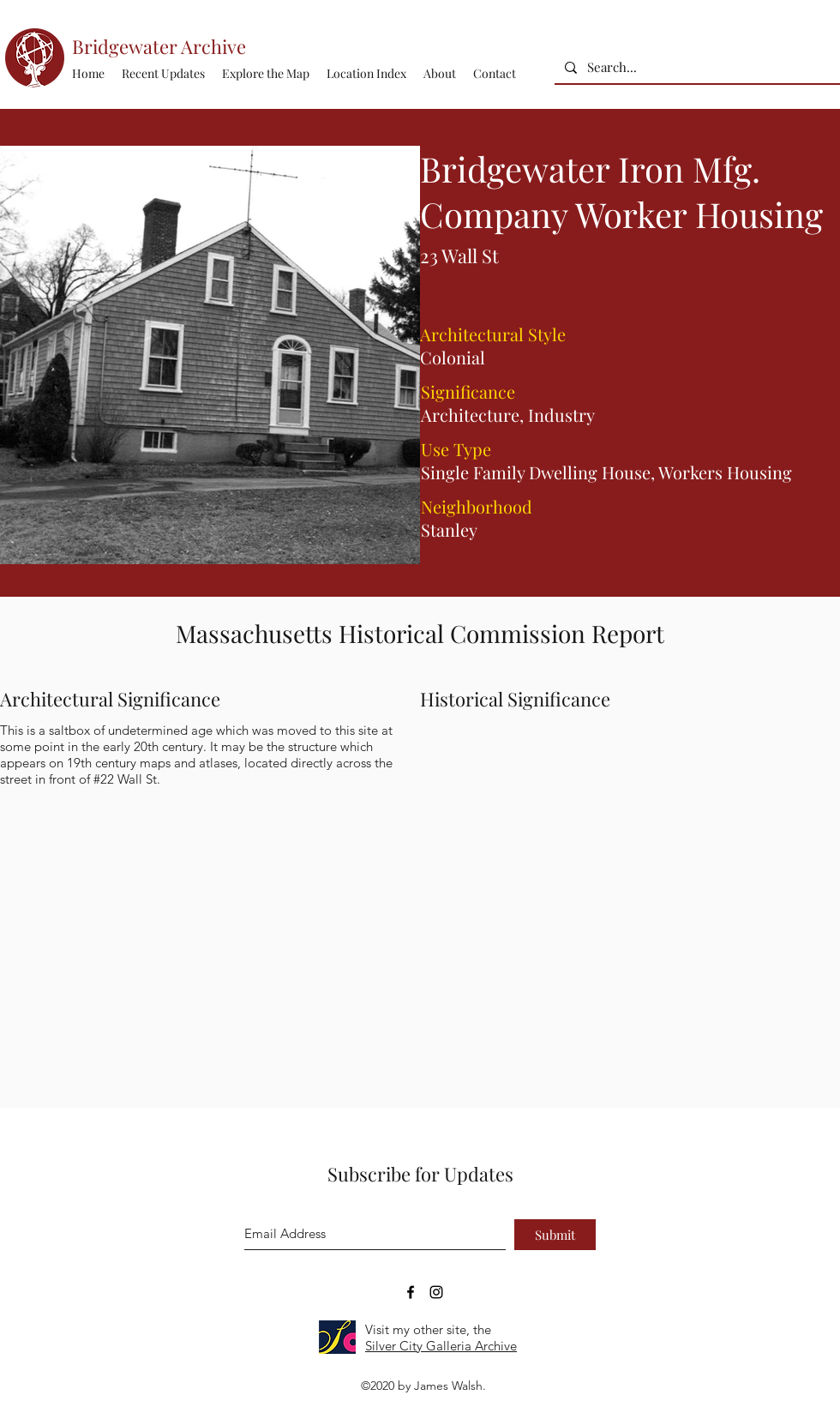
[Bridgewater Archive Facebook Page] (410, 1292)
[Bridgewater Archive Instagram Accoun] (436, 1292)
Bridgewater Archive (159, 46)
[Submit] (555, 1234)
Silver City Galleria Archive (441, 1346)
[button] (366, 74)
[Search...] (695, 67)
